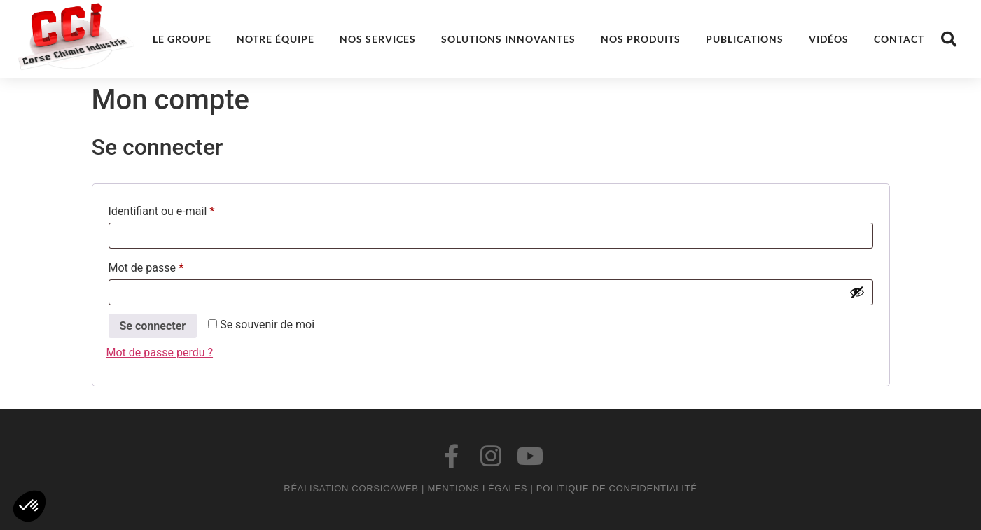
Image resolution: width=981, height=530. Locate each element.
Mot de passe (173, 265)
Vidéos (829, 39)
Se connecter (153, 326)
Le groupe (182, 39)
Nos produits (641, 39)
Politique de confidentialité (616, 488)
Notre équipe (275, 39)
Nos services (378, 39)
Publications (745, 39)
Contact (899, 39)
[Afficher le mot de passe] (857, 292)
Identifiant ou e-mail (188, 209)
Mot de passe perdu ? (160, 352)
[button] (949, 39)
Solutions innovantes (508, 39)
